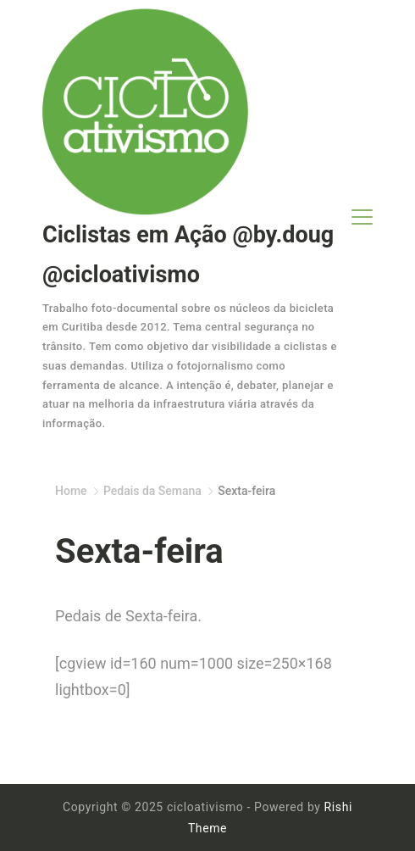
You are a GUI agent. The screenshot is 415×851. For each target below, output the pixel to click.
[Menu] (362, 217)
